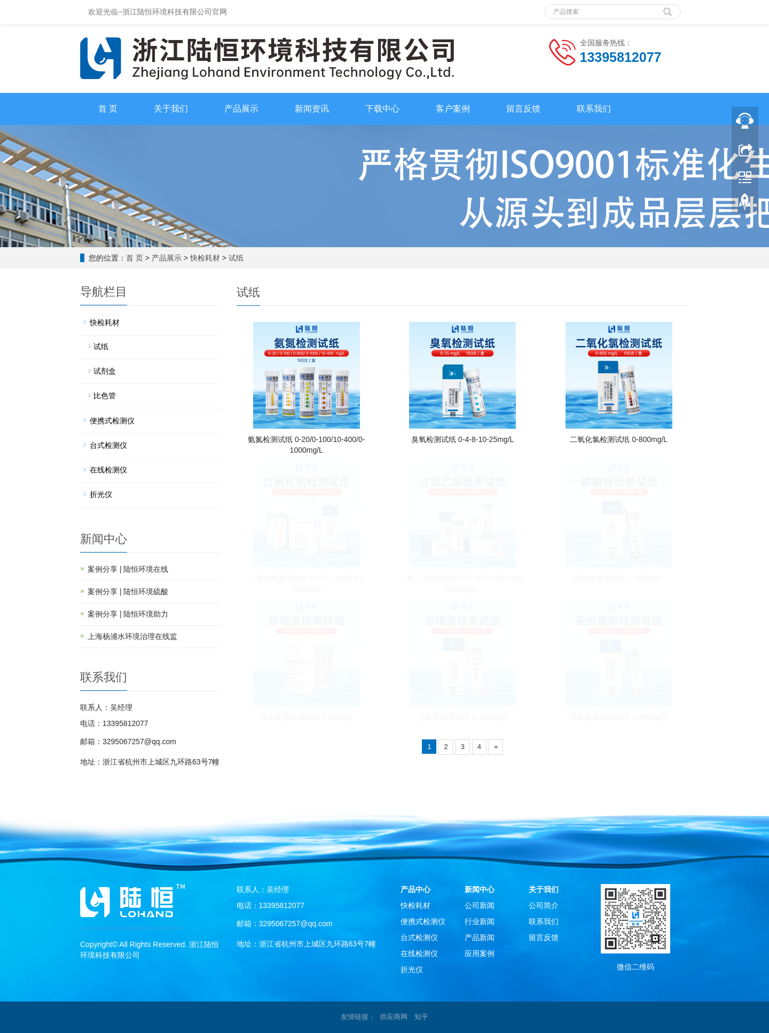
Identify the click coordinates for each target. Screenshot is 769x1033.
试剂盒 (104, 371)
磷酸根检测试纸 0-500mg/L (619, 578)
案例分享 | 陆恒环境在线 (128, 569)
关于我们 (171, 108)
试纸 (236, 258)
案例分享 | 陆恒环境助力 (128, 614)
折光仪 (101, 494)
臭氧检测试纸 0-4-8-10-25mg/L (462, 439)
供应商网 (393, 1017)
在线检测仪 (108, 470)
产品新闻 (480, 937)
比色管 (104, 395)
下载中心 (382, 108)
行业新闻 (480, 921)
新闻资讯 (312, 108)
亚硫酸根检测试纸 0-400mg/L (619, 717)
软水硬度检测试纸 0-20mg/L (306, 717)
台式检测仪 (108, 445)
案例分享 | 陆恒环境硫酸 (128, 591)
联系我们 (594, 108)
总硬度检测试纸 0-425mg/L (463, 717)
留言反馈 (523, 108)
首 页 (107, 108)
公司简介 (544, 905)
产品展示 (241, 108)
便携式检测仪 (112, 420)
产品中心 (415, 889)
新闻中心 (480, 889)
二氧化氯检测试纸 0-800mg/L (619, 439)
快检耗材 (205, 258)
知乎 (421, 1017)
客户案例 (453, 108)
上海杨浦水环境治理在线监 (132, 636)
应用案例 (480, 953)
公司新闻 (480, 905)
